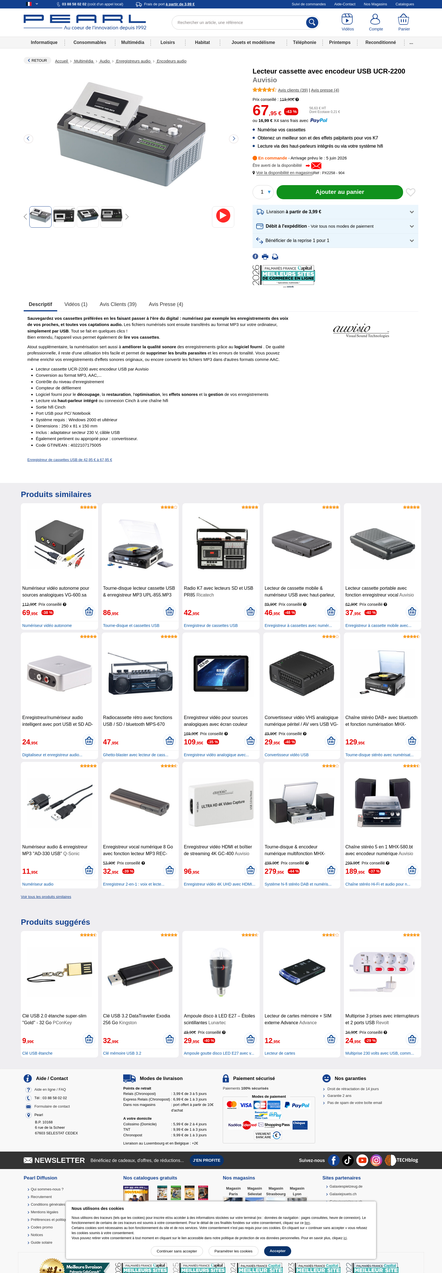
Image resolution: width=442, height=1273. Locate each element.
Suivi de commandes (309, 4)
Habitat (202, 42)
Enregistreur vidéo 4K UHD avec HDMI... (219, 884)
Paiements (245, 1088)
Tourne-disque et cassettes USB (131, 625)
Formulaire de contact (52, 1106)
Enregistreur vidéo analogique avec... (216, 755)
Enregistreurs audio (133, 61)
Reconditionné (380, 42)
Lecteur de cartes (280, 1053)
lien (307, 1223)
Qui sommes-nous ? (47, 1189)
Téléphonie (304, 42)
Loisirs (168, 42)
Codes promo (42, 1227)
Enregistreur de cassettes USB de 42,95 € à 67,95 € (69, 460)
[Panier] (404, 23)
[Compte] (376, 23)
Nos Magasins (375, 4)
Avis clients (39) (118, 304)
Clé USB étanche (37, 1053)
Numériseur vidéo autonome (47, 625)
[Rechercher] (312, 22)
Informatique (44, 42)
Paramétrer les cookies (234, 1251)
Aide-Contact (344, 4)
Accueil (62, 61)
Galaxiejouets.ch (343, 1194)
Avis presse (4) (166, 304)
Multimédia (132, 42)
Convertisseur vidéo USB (287, 755)
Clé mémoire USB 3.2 (122, 1053)
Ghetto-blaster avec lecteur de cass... (136, 755)
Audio (105, 61)
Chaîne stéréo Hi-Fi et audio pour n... (377, 884)
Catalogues (404, 4)
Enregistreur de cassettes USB (211, 625)
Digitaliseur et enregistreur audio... (52, 755)
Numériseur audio (38, 884)
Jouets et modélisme (253, 42)
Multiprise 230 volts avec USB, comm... (379, 1053)
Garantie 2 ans (340, 1096)
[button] (283, 173)
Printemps (339, 42)
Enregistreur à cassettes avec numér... (298, 625)
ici (345, 1238)
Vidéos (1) (76, 304)
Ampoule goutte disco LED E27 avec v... (219, 1053)
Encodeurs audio (171, 61)
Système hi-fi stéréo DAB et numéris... (298, 884)
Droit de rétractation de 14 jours (353, 1089)
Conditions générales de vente (55, 1204)
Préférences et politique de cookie (58, 1219)
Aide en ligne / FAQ (50, 1089)
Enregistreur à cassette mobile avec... (378, 625)
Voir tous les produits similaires (46, 897)
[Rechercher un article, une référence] (246, 22)
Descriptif (40, 304)
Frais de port (169, 4)
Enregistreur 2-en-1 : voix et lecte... (134, 884)
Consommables (90, 42)
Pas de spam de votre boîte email (355, 1103)
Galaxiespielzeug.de (346, 1186)
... (411, 42)
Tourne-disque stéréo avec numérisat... (379, 755)
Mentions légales (44, 1212)
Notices (37, 1235)
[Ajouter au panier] (340, 192)
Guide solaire (41, 1242)
